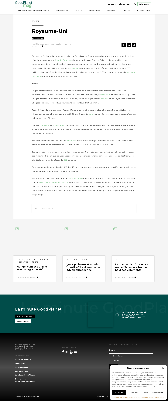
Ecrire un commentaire (44, 208)
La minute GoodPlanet (25, 374)
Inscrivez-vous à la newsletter (119, 4)
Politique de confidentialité (152, 397)
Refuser (134, 392)
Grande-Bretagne (63, 60)
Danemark (105, 95)
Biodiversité (62, 11)
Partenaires (20, 363)
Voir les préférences (153, 392)
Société (126, 11)
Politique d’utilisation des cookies (126, 397)
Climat (78, 11)
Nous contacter (22, 367)
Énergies (111, 11)
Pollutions (94, 11)
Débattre (23, 262)
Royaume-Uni (38, 38)
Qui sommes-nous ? (23, 359)
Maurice (104, 99)
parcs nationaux (75, 178)
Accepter (119, 392)
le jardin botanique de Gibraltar (54, 182)
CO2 (67, 145)
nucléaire (44, 125)
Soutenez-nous (21, 370)
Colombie (73, 68)
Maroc (91, 114)
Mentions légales (102, 396)
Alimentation (143, 11)
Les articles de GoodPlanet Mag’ (33, 11)
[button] (164, 368)
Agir (19, 260)
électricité (71, 141)
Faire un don (144, 4)
